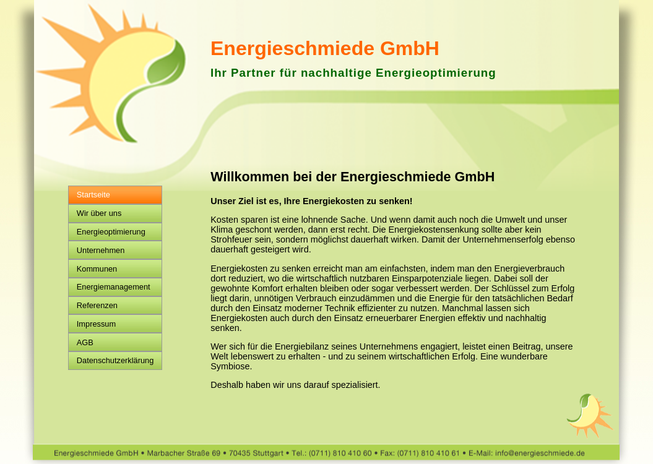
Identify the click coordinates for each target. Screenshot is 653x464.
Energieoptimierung (111, 231)
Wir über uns (99, 213)
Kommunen (97, 268)
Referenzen (97, 305)
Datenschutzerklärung (115, 360)
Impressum (96, 324)
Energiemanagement (113, 286)
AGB (85, 342)
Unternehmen (101, 250)
